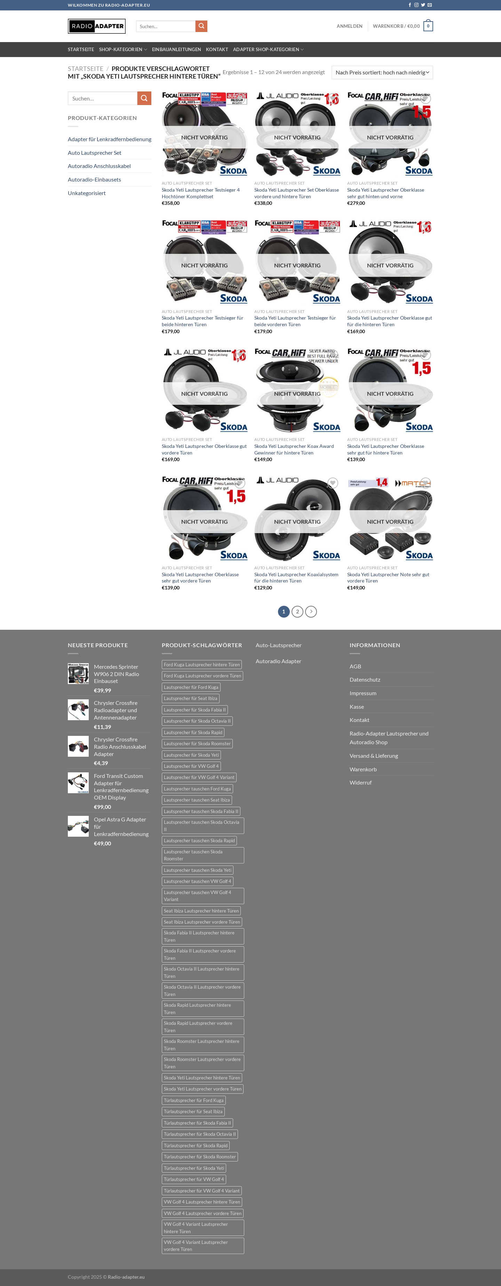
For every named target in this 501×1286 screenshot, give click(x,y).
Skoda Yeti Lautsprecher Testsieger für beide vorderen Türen (295, 321)
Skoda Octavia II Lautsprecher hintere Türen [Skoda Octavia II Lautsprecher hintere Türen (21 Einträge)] (201, 972)
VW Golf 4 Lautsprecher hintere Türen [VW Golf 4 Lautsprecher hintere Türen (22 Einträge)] (202, 1202)
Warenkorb (363, 769)
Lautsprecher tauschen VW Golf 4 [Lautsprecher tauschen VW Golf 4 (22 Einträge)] (197, 881)
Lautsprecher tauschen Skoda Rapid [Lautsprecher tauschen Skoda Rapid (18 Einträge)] (199, 840)
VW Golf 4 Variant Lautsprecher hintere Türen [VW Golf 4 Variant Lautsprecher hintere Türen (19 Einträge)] (196, 1227)
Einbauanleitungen (176, 49)
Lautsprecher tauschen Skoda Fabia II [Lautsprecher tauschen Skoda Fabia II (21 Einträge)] (201, 811)
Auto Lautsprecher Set (94, 152)
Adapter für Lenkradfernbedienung (109, 139)
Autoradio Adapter (278, 661)
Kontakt (217, 49)
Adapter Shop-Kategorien (268, 49)
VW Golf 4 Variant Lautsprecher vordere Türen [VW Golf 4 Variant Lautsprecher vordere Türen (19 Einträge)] (196, 1245)
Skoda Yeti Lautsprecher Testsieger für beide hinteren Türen (203, 321)
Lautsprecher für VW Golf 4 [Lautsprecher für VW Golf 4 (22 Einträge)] (191, 766)
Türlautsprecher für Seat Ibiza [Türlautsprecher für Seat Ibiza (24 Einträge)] (193, 1111)
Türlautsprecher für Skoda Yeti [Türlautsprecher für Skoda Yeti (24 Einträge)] (194, 1168)
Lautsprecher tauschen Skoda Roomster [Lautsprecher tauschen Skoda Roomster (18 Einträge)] (193, 855)
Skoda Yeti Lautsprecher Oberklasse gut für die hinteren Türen (389, 321)
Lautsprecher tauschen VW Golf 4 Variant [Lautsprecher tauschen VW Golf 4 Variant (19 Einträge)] (197, 896)
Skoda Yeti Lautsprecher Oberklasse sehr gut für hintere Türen (385, 449)
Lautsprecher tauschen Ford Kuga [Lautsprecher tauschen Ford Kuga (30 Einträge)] (197, 788)
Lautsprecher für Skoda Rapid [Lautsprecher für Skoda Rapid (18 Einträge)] (193, 732)
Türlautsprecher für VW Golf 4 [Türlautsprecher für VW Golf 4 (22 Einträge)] (194, 1179)
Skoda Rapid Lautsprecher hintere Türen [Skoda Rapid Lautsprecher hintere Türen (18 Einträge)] (197, 1008)
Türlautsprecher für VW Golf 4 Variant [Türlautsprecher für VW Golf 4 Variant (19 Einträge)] (202, 1190)
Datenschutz (365, 679)
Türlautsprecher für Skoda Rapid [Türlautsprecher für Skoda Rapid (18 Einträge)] (196, 1145)
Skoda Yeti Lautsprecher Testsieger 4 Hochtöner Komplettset (201, 193)
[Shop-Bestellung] (382, 72)
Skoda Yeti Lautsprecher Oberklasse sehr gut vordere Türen (200, 577)
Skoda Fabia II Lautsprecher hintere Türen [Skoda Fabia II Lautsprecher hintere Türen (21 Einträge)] (199, 936)
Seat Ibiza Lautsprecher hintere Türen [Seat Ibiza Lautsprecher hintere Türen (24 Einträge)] (201, 911)
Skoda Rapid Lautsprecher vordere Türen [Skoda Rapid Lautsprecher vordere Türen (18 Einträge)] (198, 1026)
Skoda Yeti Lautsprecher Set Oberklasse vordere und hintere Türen (296, 193)
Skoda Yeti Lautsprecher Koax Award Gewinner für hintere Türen (294, 449)
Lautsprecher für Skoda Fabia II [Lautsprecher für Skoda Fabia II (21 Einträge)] (195, 710)
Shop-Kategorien (123, 49)
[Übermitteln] (201, 26)
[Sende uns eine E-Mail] (430, 5)
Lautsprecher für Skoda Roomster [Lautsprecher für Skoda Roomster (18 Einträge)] (197, 743)
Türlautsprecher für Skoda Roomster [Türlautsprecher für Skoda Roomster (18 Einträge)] (200, 1156)
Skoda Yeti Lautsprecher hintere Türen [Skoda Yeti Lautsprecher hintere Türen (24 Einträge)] (202, 1077)
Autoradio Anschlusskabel (99, 165)
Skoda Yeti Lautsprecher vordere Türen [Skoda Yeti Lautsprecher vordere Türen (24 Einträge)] (202, 1089)
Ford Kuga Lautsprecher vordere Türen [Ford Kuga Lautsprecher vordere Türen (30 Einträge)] (202, 675)
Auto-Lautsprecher (279, 645)
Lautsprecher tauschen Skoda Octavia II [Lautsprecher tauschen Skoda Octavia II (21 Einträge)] (201, 825)
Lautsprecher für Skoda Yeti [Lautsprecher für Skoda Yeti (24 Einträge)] (191, 755)
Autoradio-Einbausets (94, 179)
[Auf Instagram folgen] (416, 5)
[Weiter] (311, 612)
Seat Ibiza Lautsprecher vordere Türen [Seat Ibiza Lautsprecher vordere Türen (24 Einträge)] (202, 922)
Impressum (363, 693)
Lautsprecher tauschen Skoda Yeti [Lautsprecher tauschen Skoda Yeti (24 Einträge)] (197, 870)
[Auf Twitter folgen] (423, 5)
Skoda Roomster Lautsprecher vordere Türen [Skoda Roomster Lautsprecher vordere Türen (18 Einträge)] (202, 1062)
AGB (355, 666)
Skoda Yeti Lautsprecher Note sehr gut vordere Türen (388, 577)
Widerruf (361, 782)
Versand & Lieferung (374, 755)
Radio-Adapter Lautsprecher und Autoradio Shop (389, 738)
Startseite (81, 49)
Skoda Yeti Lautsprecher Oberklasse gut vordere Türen (204, 449)
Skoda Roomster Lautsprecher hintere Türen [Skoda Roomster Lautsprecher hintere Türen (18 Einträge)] (201, 1044)
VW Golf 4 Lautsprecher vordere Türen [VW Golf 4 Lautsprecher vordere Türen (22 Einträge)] (202, 1213)
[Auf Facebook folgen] (410, 5)
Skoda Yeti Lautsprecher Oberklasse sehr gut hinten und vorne (385, 193)
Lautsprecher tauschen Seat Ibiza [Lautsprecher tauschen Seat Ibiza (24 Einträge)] (197, 800)
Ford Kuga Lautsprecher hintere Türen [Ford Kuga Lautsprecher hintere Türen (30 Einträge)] (202, 664)
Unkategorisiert (87, 193)
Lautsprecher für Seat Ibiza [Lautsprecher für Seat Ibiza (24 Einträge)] (190, 698)
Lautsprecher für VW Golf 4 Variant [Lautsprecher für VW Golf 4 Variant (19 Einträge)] (199, 777)
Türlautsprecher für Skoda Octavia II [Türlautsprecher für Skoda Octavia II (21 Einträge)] (200, 1134)
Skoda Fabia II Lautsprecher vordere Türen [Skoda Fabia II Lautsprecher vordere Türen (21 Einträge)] (200, 954)
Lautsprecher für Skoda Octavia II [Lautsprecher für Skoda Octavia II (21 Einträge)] (197, 721)
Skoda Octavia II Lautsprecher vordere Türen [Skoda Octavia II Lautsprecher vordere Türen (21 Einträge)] (202, 990)
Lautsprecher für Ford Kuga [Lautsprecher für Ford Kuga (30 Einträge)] (191, 687)
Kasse (357, 706)
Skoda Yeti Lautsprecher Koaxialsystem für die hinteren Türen (296, 577)
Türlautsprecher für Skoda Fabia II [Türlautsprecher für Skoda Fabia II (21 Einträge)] (197, 1123)
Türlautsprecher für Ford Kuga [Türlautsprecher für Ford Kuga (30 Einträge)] (194, 1100)
